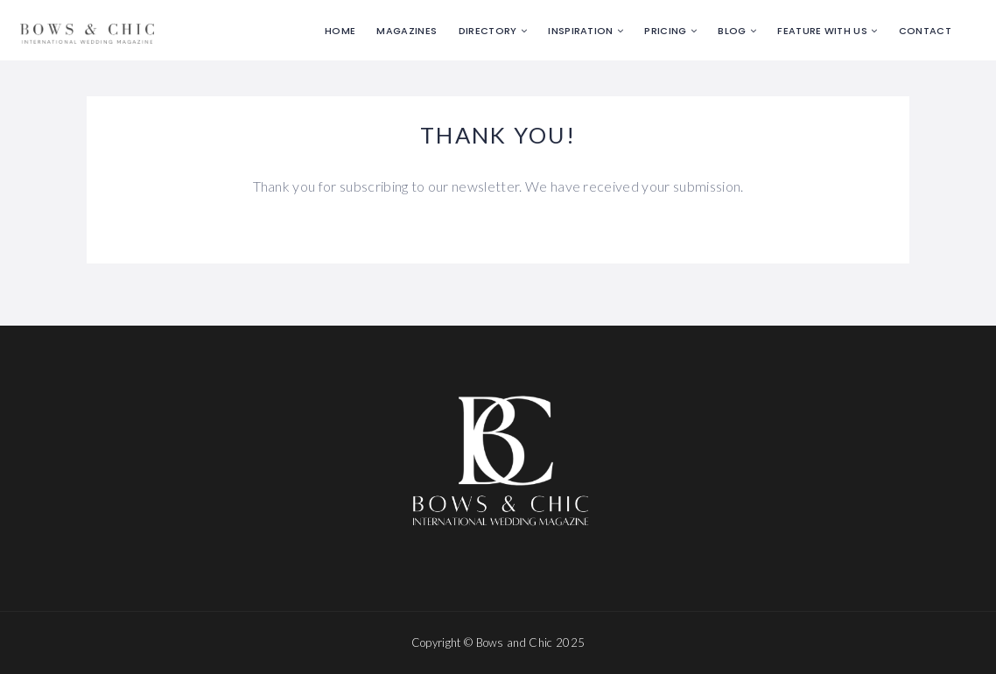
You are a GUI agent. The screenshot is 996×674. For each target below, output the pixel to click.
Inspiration (581, 31)
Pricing (665, 31)
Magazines (406, 31)
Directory (488, 31)
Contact (925, 31)
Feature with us (822, 31)
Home (340, 31)
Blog (732, 31)
